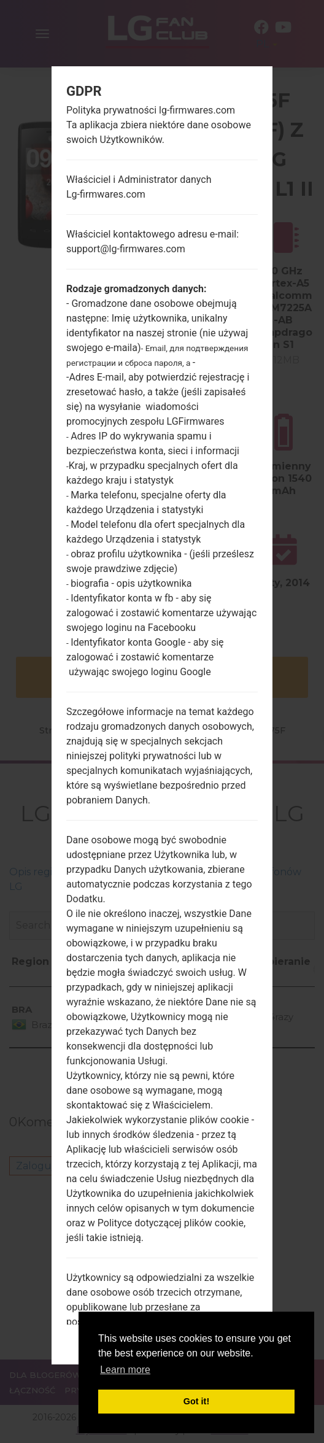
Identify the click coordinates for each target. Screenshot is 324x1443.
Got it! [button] (196, 1401)
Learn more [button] (125, 1369)
